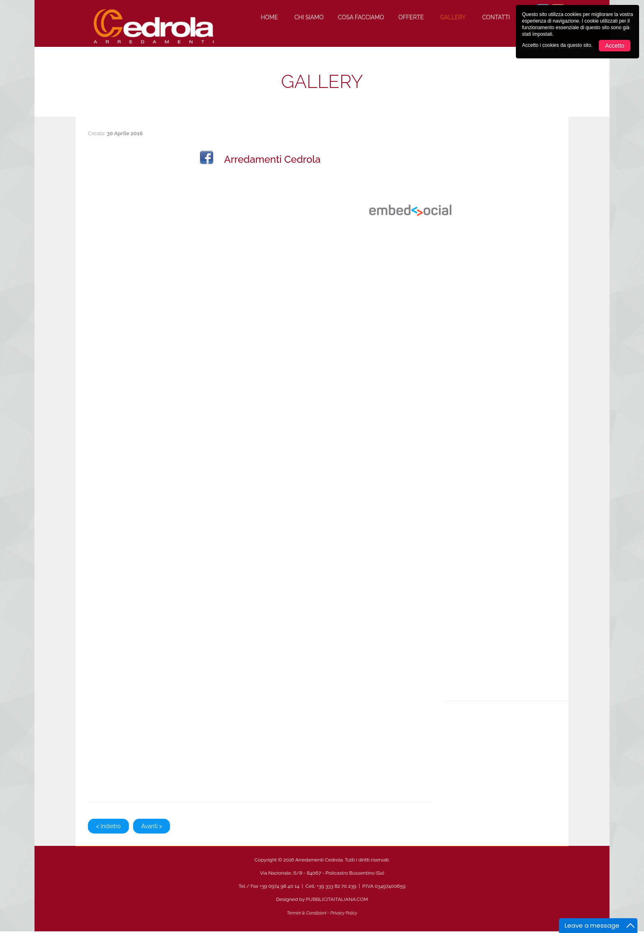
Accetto (614, 45)
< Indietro (108, 826)
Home (269, 17)
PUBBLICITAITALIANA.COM (337, 899)
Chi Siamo (309, 17)
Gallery (453, 17)
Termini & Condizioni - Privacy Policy (322, 912)
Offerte (411, 17)
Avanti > (151, 826)
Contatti (496, 17)
